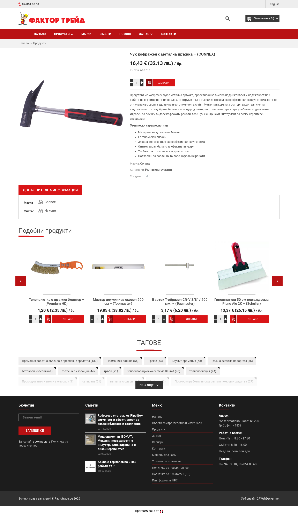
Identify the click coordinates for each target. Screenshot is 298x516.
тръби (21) (111, 371)
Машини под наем (164, 455)
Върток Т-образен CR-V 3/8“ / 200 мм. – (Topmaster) (180, 301)
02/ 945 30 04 (228, 464)
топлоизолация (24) (202, 371)
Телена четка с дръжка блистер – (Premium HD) (56, 301)
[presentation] (20, 281)
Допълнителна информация (50, 190)
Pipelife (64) (155, 361)
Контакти (168, 34)
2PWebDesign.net (268, 498)
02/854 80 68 (30, 4)
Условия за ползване (166, 461)
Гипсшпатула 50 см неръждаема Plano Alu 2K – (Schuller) (241, 301)
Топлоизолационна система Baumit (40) (153, 371)
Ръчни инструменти (158, 169)
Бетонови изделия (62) (37, 371)
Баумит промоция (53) (187, 361)
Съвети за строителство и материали (177, 423)
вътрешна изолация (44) (78, 371)
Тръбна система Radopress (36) (232, 361)
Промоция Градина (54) (123, 361)
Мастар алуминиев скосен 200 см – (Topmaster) (118, 301)
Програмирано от (149, 511)
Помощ (125, 34)
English (275, 4)
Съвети (105, 34)
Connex (145, 163)
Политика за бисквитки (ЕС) (171, 474)
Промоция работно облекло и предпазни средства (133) (60, 361)
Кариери (158, 442)
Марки (86, 34)
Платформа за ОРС (165, 480)
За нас (146, 34)
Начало (40, 34)
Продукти (63, 34)
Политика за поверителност (171, 467)
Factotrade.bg (64, 498)
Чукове (50, 211)
